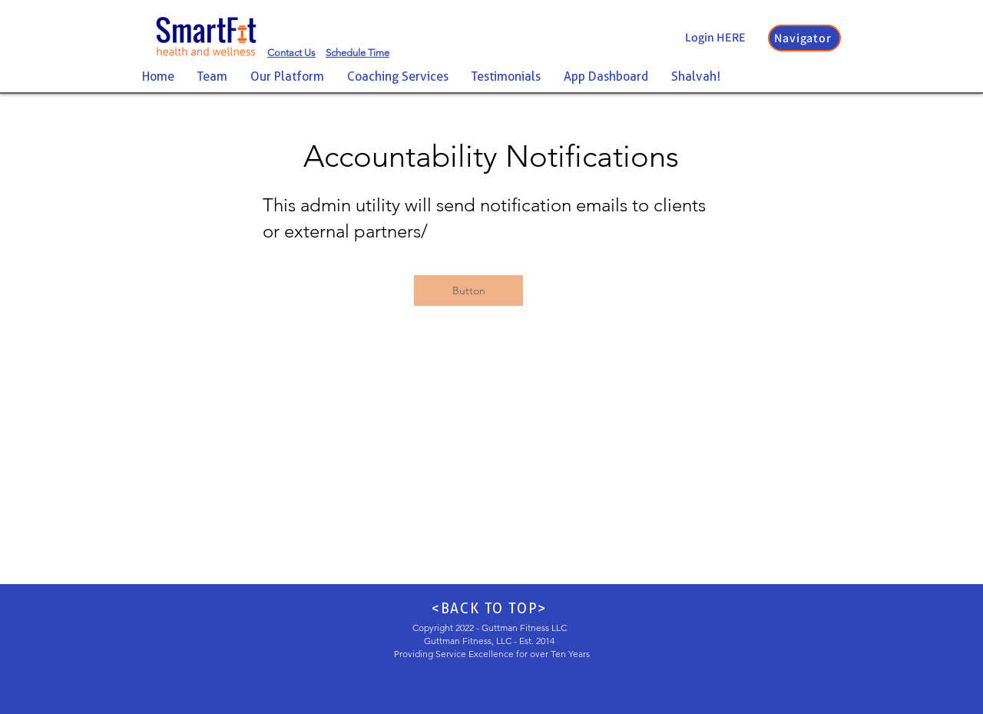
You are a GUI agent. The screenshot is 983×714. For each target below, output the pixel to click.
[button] (804, 38)
